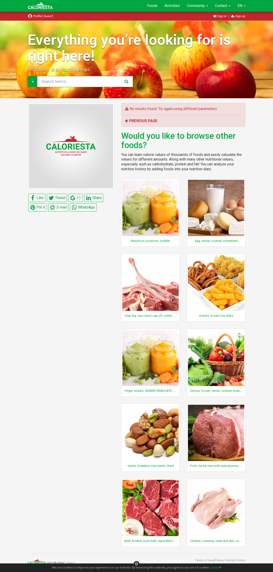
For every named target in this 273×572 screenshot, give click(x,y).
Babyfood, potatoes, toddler (150, 241)
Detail (216, 567)
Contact (223, 5)
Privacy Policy (224, 560)
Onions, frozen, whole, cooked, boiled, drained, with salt (228, 390)
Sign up (238, 16)
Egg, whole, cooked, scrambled (216, 241)
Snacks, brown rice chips (216, 315)
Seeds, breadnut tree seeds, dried (150, 466)
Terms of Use (204, 560)
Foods (152, 5)
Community (197, 5)
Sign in (220, 16)
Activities (172, 5)
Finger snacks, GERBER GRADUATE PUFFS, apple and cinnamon (167, 390)
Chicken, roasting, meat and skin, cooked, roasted (224, 541)
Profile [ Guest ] (40, 16)
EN (241, 5)
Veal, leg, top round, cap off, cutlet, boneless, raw (158, 315)
